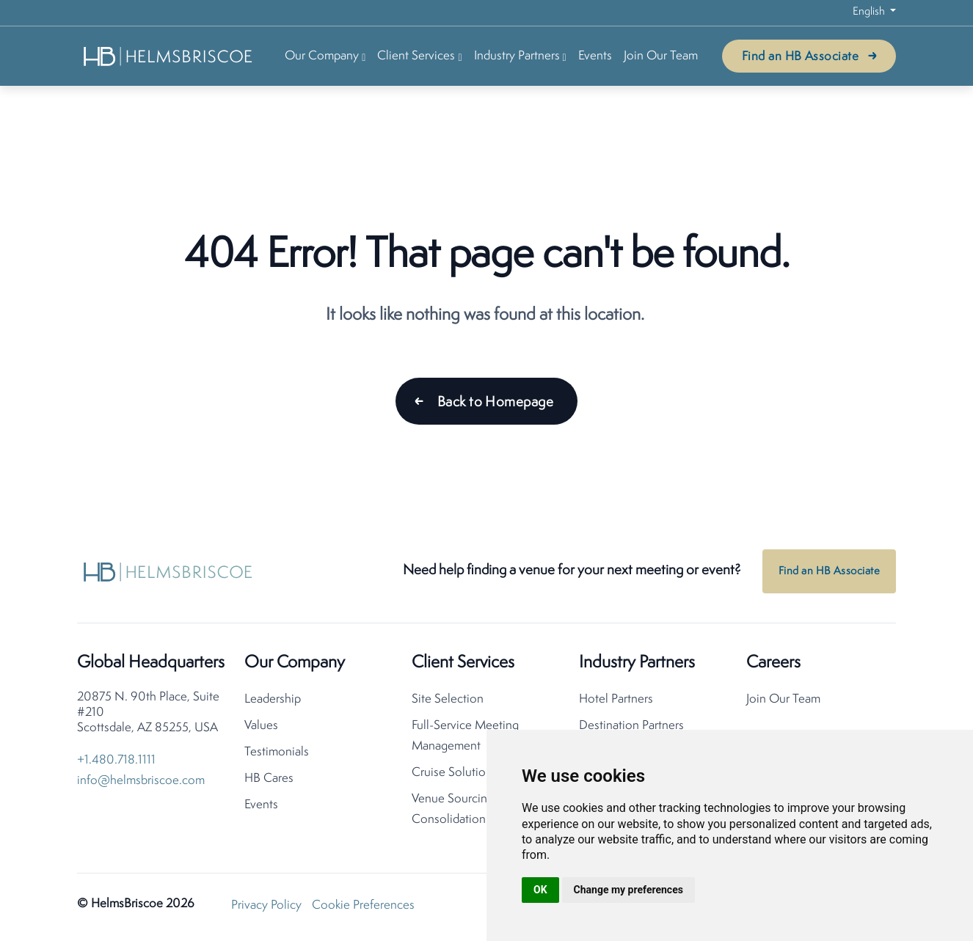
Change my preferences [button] (628, 890)
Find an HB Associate (800, 57)
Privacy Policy (266, 905)
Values (261, 726)
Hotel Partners (616, 699)
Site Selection (448, 699)
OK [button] (540, 890)
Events (595, 56)
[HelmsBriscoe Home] (168, 56)
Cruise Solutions (455, 772)
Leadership (272, 699)
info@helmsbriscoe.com (141, 781)
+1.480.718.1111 (116, 760)
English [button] (870, 12)
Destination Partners (631, 726)
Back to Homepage (495, 402)
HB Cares (269, 778)
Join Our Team (661, 56)
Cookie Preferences (363, 905)
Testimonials (276, 752)
